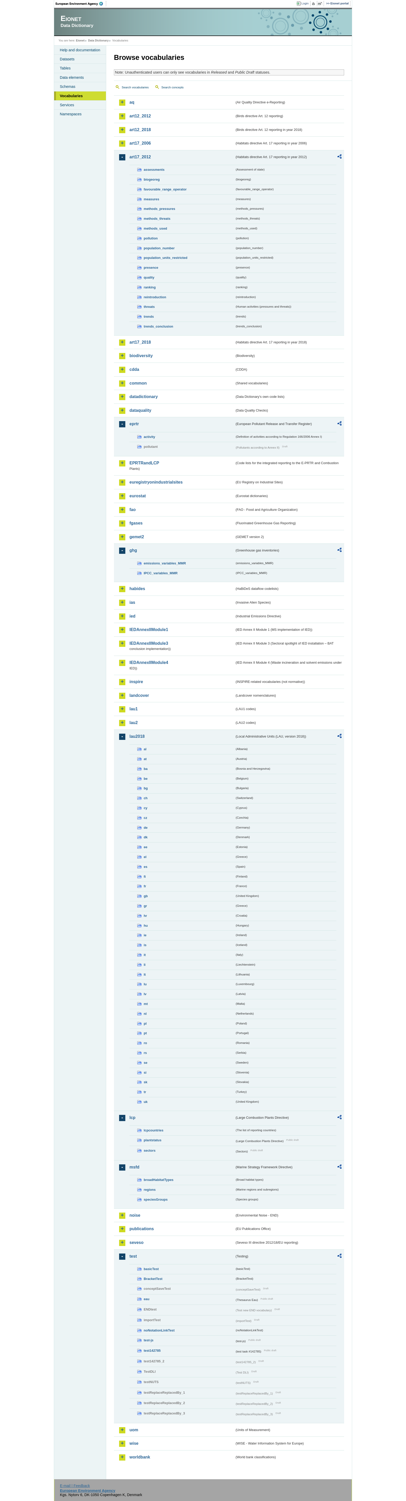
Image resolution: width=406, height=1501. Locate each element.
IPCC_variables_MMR (161, 573)
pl (145, 1023)
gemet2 (136, 537)
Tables (65, 68)
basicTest (151, 1269)
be (146, 779)
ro (145, 1043)
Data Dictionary (98, 40)
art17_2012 (140, 157)
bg (146, 788)
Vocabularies (71, 96)
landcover (139, 695)
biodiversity (141, 355)
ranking (150, 287)
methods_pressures (159, 209)
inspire (136, 681)
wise (134, 1443)
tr (145, 1092)
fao (132, 509)
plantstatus (152, 1140)
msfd (134, 1167)
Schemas (67, 86)
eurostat (137, 496)
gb (146, 896)
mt (146, 1004)
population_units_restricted (165, 258)
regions (150, 1190)
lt (145, 974)
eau (146, 1299)
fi (145, 877)
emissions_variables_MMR (165, 563)
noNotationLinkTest (159, 1330)
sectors (150, 1150)
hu (146, 925)
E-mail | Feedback (75, 1486)
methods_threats (157, 219)
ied (132, 616)
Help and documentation (80, 50)
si (145, 1072)
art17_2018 (140, 342)
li (145, 965)
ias (132, 602)
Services (67, 105)
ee (145, 847)
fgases (136, 523)
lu (145, 984)
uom (133, 1430)
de (146, 828)
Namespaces (71, 114)
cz (145, 818)
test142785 (152, 1351)
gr (145, 906)
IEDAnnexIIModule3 (148, 643)
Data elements (72, 77)
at (145, 759)
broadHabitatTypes (158, 1180)
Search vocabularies (135, 87)
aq (131, 102)
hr (145, 916)
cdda (134, 369)
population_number (159, 248)
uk (146, 1102)
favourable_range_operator (165, 189)
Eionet (80, 40)
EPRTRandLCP (144, 463)
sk (145, 1082)
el (145, 857)
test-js (149, 1340)
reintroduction (155, 297)
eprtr (134, 424)
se (145, 1063)
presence (151, 268)
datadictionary (143, 396)
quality (149, 277)
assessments (154, 170)
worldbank (139, 1457)
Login (305, 3)
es (145, 867)
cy (145, 808)
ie (145, 935)
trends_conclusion (158, 326)
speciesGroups (156, 1199)
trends (149, 316)
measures (151, 199)
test (133, 1256)
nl (145, 1014)
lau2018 (137, 736)
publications (141, 1229)
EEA (81, 3)
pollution (151, 238)
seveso (136, 1242)
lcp (132, 1117)
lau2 (133, 722)
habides (137, 588)
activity (149, 437)
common (138, 383)
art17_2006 (140, 143)
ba (146, 769)
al (145, 749)
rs (145, 1053)
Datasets (67, 59)
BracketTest (153, 1279)
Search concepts (172, 87)
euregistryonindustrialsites (156, 482)
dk (146, 837)
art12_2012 (140, 116)
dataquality (140, 410)
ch (146, 798)
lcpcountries (153, 1130)
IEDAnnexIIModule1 (148, 629)
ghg (133, 550)
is (145, 945)
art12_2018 (140, 130)
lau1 (133, 709)
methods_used (155, 228)
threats (149, 307)
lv (145, 994)
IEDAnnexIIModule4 (148, 662)
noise (134, 1215)
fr (145, 886)
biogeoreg (152, 179)
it (145, 955)
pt (145, 1033)
